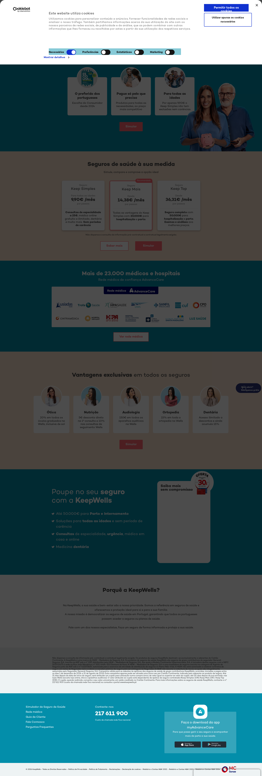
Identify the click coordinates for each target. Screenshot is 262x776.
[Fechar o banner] (257, 5)
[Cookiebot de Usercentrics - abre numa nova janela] (21, 11)
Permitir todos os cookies (226, 9)
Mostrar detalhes (54, 57)
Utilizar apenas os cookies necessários (228, 19)
